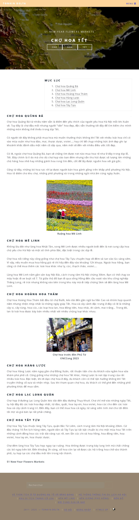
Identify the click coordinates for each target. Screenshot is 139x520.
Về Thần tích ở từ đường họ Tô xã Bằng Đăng (43, 494)
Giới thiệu (18, 9)
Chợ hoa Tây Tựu (65, 105)
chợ (54, 47)
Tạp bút (28, 9)
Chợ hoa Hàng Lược (67, 97)
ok (109, 485)
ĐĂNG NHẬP (84, 510)
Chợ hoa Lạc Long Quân (69, 101)
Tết (85, 47)
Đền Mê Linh (67, 498)
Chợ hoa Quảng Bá (66, 86)
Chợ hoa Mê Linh (65, 90)
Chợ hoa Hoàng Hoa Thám (71, 93)
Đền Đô (119, 498)
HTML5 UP (102, 510)
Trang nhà (7, 9)
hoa (70, 47)
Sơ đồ (68, 510)
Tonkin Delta (14, 3)
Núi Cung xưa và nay (71, 502)
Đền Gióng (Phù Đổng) (94, 498)
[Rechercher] (65, 485)
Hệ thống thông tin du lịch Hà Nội (103, 494)
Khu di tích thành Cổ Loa (36, 498)
